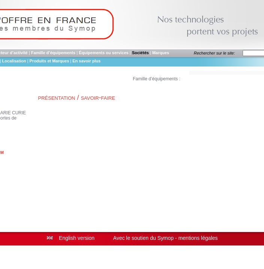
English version (76, 238)
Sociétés (140, 52)
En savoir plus (87, 61)
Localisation (14, 61)
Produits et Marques (50, 61)
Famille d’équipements (53, 52)
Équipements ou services (103, 52)
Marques (160, 52)
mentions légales (198, 238)
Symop (165, 238)
